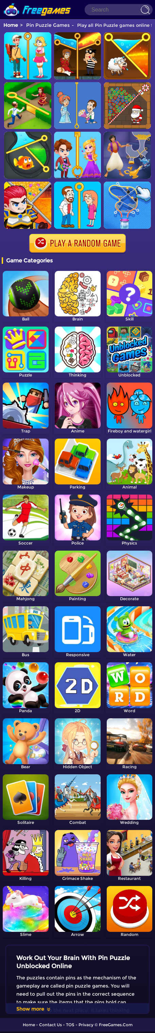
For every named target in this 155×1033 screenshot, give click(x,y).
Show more (33, 1009)
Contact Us (50, 1024)
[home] (37, 2)
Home (10, 25)
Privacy (86, 1024)
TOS (70, 1024)
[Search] (119, 9)
